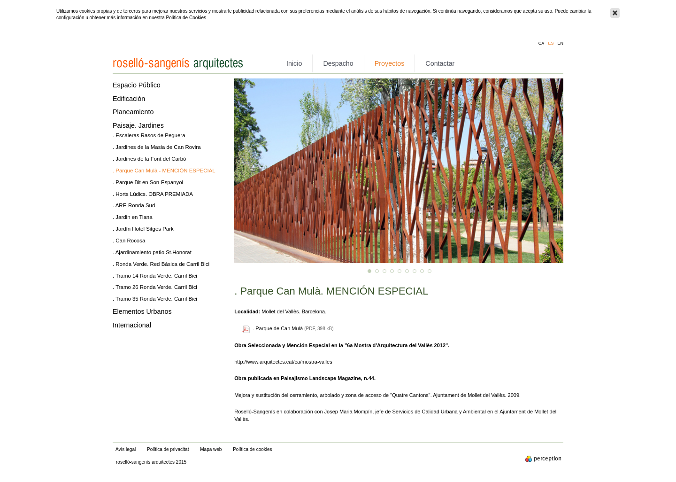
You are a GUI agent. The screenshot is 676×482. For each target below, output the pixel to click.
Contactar (439, 63)
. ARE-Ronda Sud (134, 205)
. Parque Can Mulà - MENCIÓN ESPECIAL (164, 170)
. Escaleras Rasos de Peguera (149, 135)
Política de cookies (252, 449)
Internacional (132, 325)
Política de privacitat (168, 449)
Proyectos (390, 63)
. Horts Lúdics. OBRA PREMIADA (153, 194)
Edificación (129, 98)
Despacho (338, 63)
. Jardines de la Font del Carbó (149, 159)
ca (541, 43)
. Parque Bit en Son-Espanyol (148, 182)
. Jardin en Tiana (133, 217)
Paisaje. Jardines (138, 125)
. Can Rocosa (129, 240)
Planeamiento (133, 112)
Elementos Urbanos (142, 311)
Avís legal (125, 449)
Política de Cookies (186, 17)
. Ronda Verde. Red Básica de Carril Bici (161, 264)
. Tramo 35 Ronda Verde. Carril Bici (155, 299)
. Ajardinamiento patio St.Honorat (152, 252)
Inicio (294, 63)
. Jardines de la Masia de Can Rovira (157, 147)
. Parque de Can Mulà (278, 328)
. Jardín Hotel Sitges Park (143, 229)
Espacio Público (137, 85)
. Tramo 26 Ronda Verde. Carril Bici (155, 287)
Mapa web (211, 449)
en (560, 43)
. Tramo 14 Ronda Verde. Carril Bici (155, 276)
